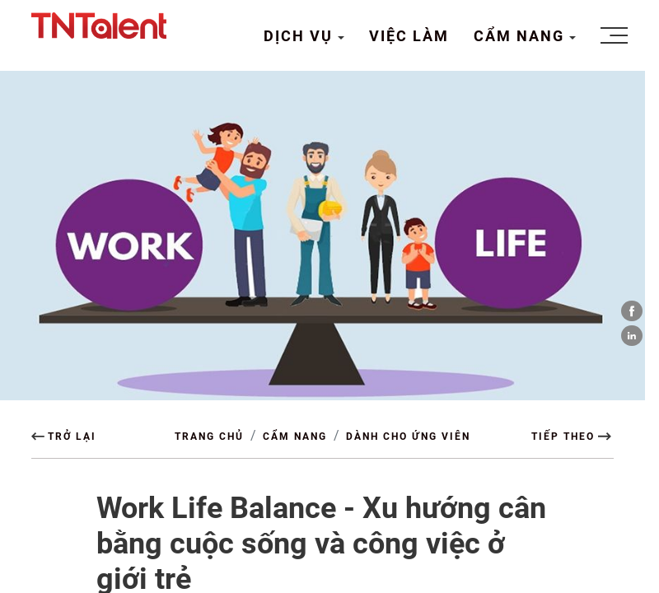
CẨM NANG (521, 35)
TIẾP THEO (563, 436)
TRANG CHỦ (209, 436)
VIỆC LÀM (409, 35)
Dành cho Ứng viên (408, 436)
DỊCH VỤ (301, 35)
